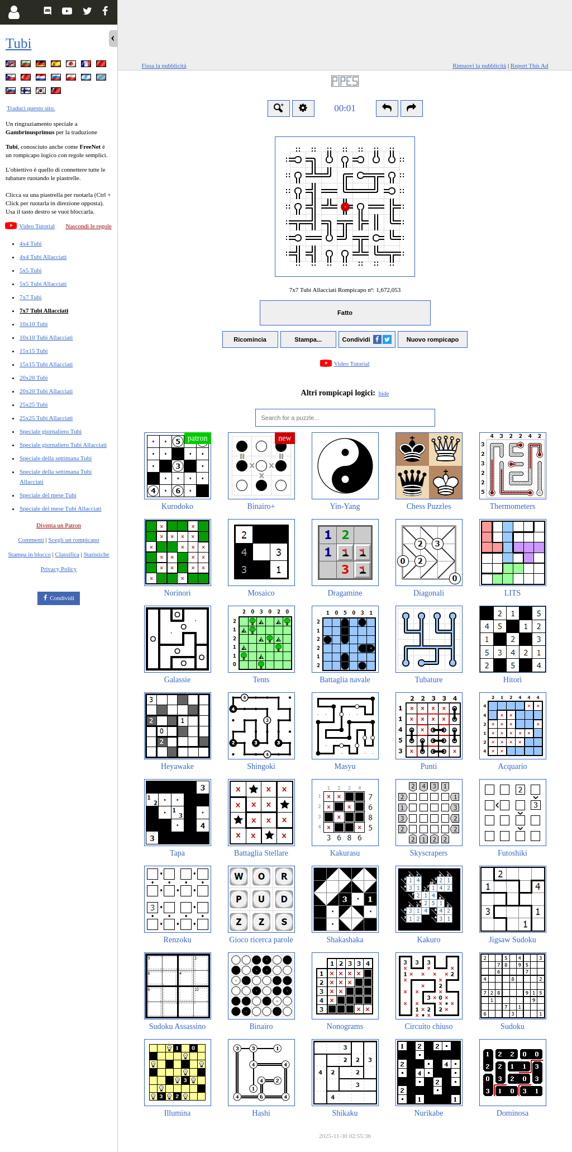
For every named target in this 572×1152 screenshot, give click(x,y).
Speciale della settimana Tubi (56, 458)
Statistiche (96, 554)
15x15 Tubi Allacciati (46, 364)
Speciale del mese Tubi (48, 495)
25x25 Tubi (33, 404)
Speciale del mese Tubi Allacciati (61, 508)
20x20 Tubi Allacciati (46, 391)
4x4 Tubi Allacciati (43, 256)
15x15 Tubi (33, 350)
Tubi (18, 43)
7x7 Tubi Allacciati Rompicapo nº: (345, 289)
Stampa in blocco (29, 554)
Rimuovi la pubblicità (479, 65)
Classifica (67, 554)
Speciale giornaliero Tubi (51, 431)
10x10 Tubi (33, 323)
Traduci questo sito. (31, 108)
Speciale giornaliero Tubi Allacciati (63, 444)
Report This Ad (530, 65)
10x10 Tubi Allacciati (46, 337)
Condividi (62, 597)
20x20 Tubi (33, 377)
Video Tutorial (37, 226)
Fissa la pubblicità (164, 65)
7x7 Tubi (30, 297)
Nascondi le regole (89, 226)
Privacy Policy (59, 568)
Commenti (31, 539)
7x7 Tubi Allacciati (44, 310)
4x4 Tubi (30, 243)
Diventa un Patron (58, 525)
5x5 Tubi (30, 270)
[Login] (13, 12)
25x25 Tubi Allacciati (46, 417)
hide (384, 393)
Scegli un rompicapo (74, 539)
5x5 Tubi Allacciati (43, 283)
